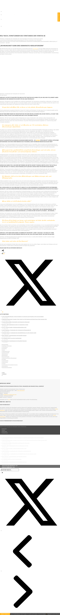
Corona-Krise (5, 347)
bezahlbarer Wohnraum (7, 345)
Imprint (3, 430)
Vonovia (3, 363)
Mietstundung (5, 355)
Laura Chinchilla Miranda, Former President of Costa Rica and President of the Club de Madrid (23, 316)
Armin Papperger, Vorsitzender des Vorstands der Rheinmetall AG (16, 330)
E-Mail (3, 372)
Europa (3, 349)
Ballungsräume (5, 344)
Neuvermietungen (5, 356)
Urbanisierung (5, 362)
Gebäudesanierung (6, 351)
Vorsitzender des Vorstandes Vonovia (9, 364)
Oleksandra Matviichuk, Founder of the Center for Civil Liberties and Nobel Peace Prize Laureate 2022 (24, 319)
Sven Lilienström (21, 390)
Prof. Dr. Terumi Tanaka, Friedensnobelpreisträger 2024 (14, 327)
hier (9, 399)
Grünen (38, 140)
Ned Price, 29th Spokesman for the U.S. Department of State (15, 324)
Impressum (4, 428)
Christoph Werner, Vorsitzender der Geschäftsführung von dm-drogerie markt (19, 332)
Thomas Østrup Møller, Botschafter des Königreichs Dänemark (15, 322)
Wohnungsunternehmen (7, 367)
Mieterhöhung (5, 353)
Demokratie (4, 348)
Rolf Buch (4, 359)
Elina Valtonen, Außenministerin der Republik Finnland (14, 335)
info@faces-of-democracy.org (9, 394)
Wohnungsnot (5, 366)
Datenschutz (4, 431)
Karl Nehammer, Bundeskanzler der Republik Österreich (14, 340)
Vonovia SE (35, 48)
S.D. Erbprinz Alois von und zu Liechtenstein (11, 338)
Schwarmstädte (5, 360)
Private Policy (5, 432)
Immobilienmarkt (5, 352)
